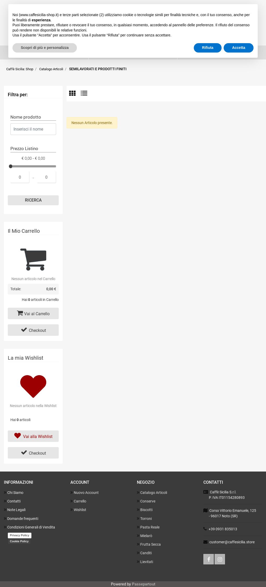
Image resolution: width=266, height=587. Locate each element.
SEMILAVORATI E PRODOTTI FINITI (98, 69)
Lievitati (145, 561)
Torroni (144, 518)
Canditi (144, 553)
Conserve (146, 501)
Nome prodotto (25, 117)
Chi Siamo (13, 492)
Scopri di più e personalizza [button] (45, 48)
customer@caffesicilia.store (232, 542)
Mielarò (144, 535)
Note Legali (14, 509)
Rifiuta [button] (208, 48)
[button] (33, 200)
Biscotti (144, 509)
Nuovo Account (84, 492)
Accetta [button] (238, 48)
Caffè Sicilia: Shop (19, 69)
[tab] (75, 93)
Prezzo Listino (24, 148)
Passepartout (143, 584)
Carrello (78, 501)
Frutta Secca (149, 544)
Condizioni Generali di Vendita (29, 527)
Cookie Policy (19, 541)
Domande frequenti (21, 518)
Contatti (12, 501)
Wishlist (78, 509)
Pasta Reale (148, 527)
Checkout (33, 329)
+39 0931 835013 (223, 529)
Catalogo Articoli (51, 69)
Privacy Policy (19, 535)
